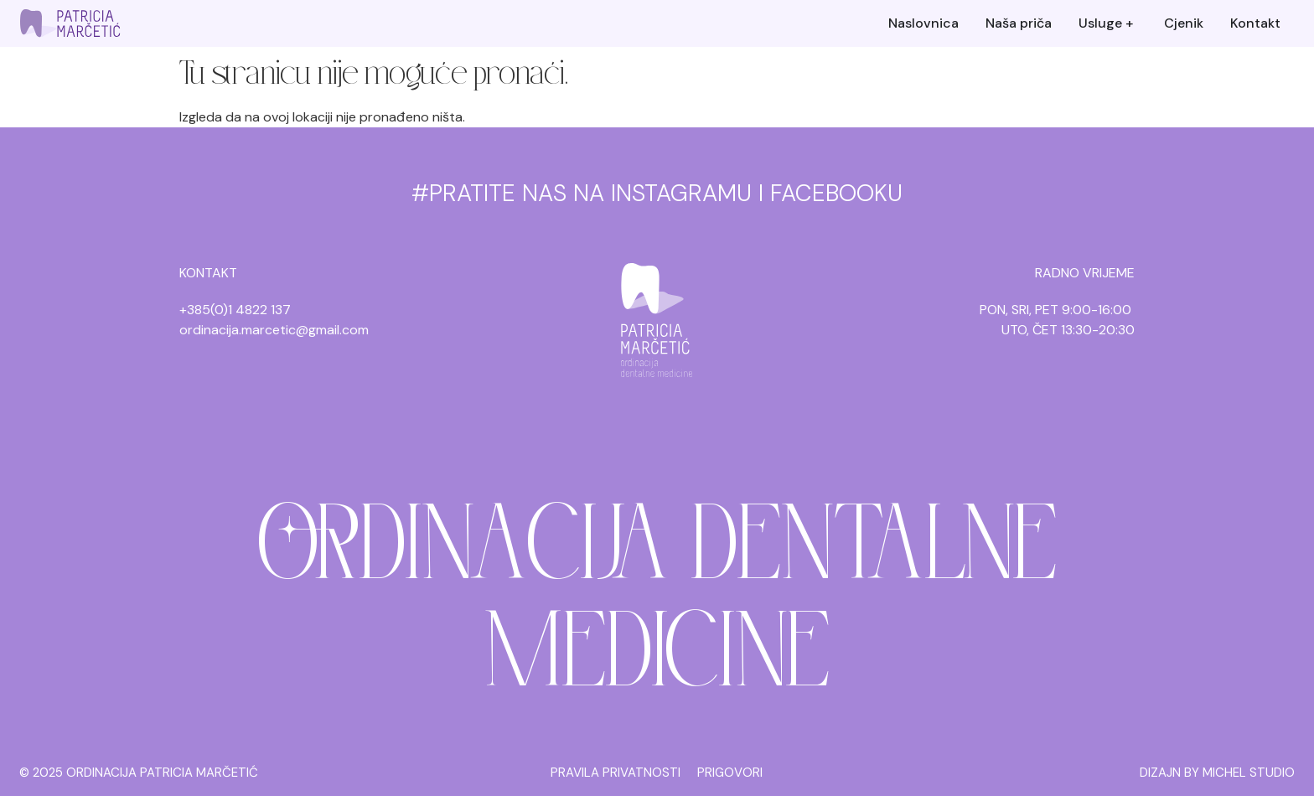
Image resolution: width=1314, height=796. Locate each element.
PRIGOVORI (730, 772)
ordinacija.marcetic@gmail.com (274, 330)
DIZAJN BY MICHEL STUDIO (1217, 772)
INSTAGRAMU (681, 193)
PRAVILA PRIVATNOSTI (615, 772)
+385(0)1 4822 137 (235, 309)
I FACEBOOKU (830, 193)
